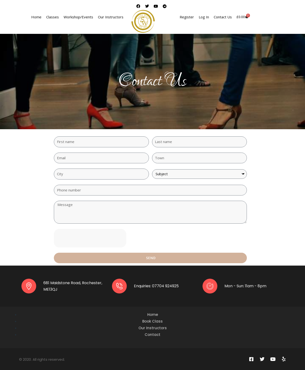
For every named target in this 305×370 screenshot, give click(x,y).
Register (187, 17)
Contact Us (223, 17)
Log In (204, 17)
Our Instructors (110, 17)
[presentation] (90, 238)
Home (36, 17)
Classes (52, 17)
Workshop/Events (78, 17)
